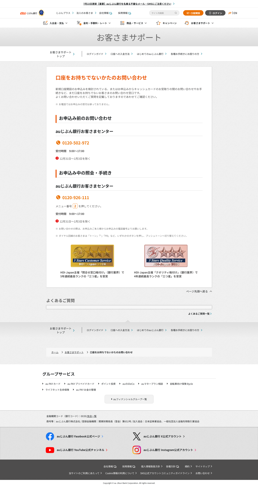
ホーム (54, 352)
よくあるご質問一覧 (199, 313)
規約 (187, 466)
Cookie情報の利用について (119, 473)
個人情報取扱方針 (150, 466)
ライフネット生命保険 (57, 389)
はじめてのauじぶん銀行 (150, 54)
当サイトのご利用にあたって (84, 473)
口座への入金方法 (120, 54)
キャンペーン (170, 23)
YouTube (80, 450)
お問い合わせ (202, 473)
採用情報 (124, 13)
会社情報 (105, 13)
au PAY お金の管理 (86, 389)
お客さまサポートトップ (60, 54)
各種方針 (172, 466)
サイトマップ (202, 466)
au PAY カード (52, 383)
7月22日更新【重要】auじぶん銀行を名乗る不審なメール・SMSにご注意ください (127, 3)
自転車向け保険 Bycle (181, 383)
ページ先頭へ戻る (197, 291)
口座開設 (195, 13)
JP (229, 13)
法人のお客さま (84, 13)
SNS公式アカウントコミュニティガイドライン (165, 473)
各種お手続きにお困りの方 (185, 54)
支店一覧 (92, 416)
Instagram (168, 450)
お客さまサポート (74, 352)
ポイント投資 (108, 383)
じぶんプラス (63, 13)
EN (235, 13)
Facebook (78, 436)
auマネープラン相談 (152, 383)
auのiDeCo (128, 383)
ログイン (217, 13)
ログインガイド (95, 54)
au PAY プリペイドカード (80, 383)
